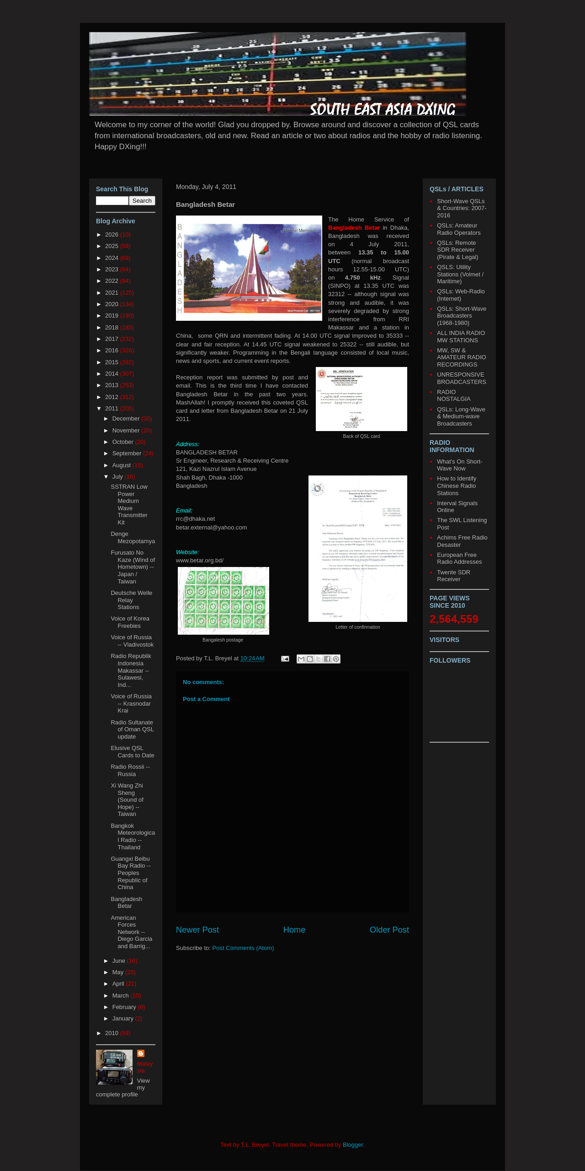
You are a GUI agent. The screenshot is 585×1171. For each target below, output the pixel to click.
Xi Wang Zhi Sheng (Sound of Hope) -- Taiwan (127, 799)
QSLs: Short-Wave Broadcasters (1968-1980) (461, 315)
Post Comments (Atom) (243, 947)
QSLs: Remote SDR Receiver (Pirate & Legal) (457, 249)
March (121, 995)
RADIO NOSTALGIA (453, 396)
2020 (112, 304)
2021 (112, 292)
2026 (112, 234)
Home (294, 929)
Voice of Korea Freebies (130, 622)
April (119, 983)
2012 (112, 397)
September (127, 453)
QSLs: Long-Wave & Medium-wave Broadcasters (461, 416)
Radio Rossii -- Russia (130, 770)
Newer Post (197, 929)
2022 (112, 280)
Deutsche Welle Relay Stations (131, 599)
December (127, 418)
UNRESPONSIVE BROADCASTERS (461, 378)
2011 (112, 408)
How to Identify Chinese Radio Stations (456, 485)
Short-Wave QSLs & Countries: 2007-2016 (461, 208)
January (123, 1018)
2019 (112, 315)
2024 (112, 257)
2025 (112, 246)
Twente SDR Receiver (453, 576)
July (118, 476)
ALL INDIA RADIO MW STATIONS (461, 336)
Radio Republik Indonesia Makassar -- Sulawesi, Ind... (131, 670)
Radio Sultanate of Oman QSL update (132, 729)
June (119, 960)
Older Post (389, 929)
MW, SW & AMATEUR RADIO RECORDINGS (461, 357)
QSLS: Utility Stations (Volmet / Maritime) (460, 274)
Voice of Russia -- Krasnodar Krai (131, 703)
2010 (112, 1033)
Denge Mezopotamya (133, 537)
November (127, 430)
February (125, 1007)
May (118, 972)
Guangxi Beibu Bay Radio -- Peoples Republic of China (130, 872)
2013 (112, 385)
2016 (112, 350)
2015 (112, 362)
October (123, 441)
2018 (112, 327)
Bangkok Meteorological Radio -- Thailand (133, 836)
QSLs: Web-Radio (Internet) (461, 295)
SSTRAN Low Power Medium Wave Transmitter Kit (129, 504)
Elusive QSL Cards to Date (132, 752)
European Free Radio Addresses (459, 558)
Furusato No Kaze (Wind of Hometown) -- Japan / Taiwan (133, 566)
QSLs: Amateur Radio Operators (458, 229)
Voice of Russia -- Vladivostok (132, 641)
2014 (112, 373)
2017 (112, 338)
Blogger (353, 1144)
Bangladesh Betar (126, 903)
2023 (112, 269)
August (122, 465)
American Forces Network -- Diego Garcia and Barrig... (131, 932)
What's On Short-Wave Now (459, 465)
